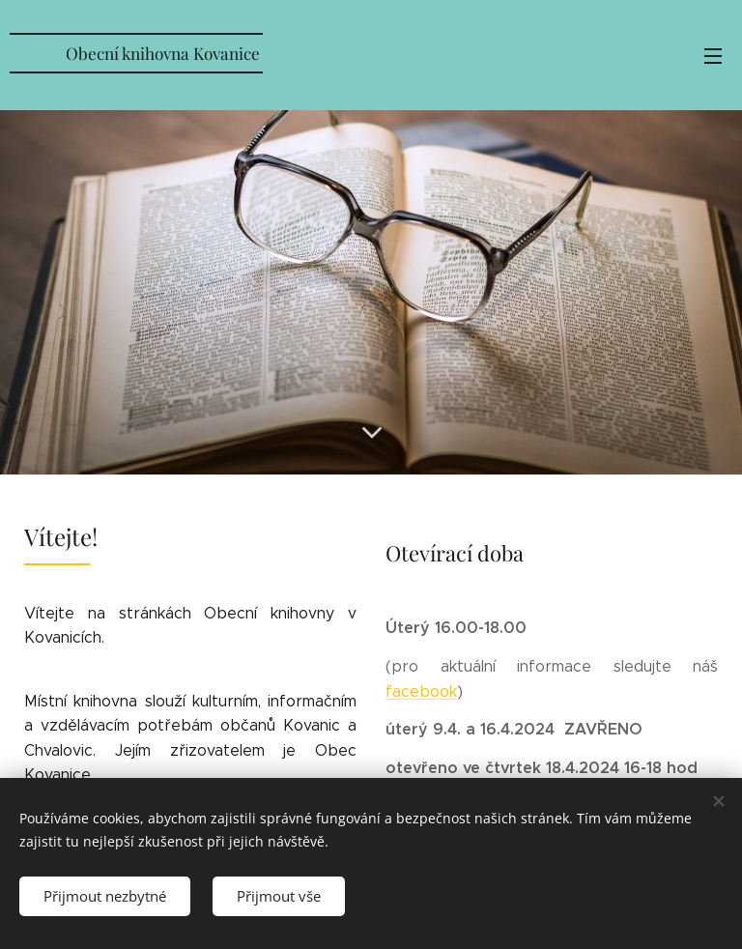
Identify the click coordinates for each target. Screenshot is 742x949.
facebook (421, 691)
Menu (713, 56)
